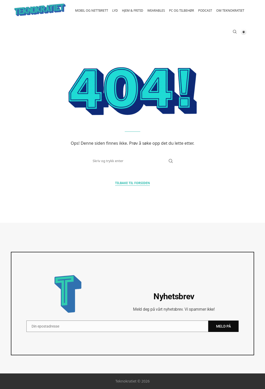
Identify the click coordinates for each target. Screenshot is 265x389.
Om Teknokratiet (230, 10)
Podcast (205, 10)
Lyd (115, 10)
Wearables (156, 10)
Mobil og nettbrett (91, 10)
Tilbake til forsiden (132, 183)
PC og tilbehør (181, 10)
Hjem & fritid (132, 10)
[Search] (234, 32)
